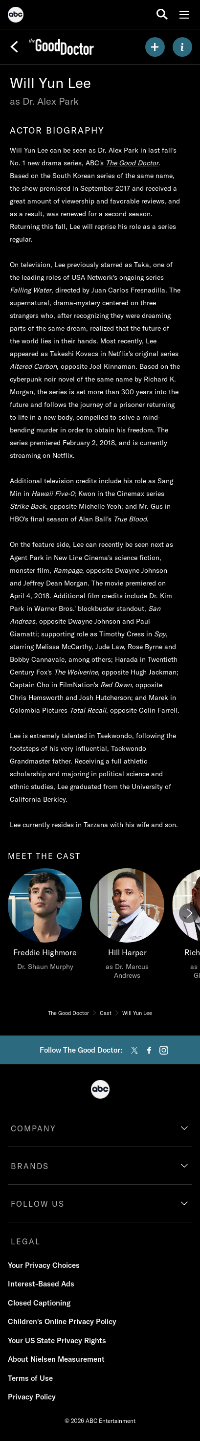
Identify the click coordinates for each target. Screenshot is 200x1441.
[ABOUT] (182, 47)
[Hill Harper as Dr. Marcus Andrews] (127, 926)
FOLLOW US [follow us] (38, 1203)
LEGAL (26, 1241)
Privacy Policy (32, 1396)
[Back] (14, 47)
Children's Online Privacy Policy (62, 1321)
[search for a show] (162, 14)
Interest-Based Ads (41, 1283)
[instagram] (163, 1050)
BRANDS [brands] (30, 1166)
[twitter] (134, 1050)
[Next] (189, 913)
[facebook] (149, 1050)
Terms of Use (30, 1378)
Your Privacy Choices (44, 1265)
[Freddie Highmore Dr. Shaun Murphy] (45, 922)
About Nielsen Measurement (56, 1359)
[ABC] (15, 16)
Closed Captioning (39, 1302)
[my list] (155, 47)
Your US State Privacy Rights (57, 1340)
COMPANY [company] (33, 1128)
